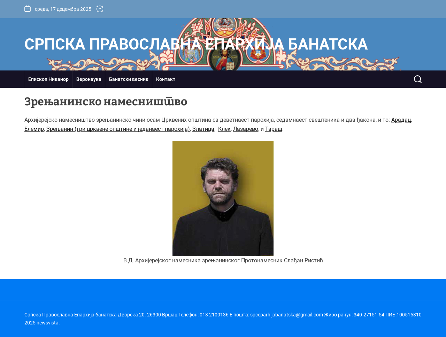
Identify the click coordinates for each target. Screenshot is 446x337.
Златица (203, 129)
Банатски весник (128, 79)
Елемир (34, 129)
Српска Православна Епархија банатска (196, 44)
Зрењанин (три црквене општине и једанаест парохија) (118, 129)
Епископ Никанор (48, 79)
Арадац (401, 120)
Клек (224, 129)
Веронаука (88, 79)
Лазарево (245, 129)
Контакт (165, 79)
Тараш (273, 129)
